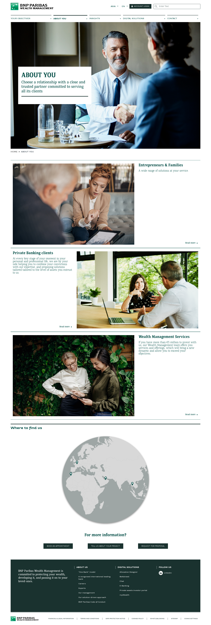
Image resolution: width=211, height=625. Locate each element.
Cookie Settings (191, 619)
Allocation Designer (129, 572)
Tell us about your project (105, 546)
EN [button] (124, 6)
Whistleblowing (157, 619)
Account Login (141, 6)
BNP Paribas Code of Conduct (91, 602)
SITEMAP (174, 619)
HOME (14, 152)
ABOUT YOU (59, 19)
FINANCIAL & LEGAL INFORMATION (61, 619)
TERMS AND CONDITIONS (89, 619)
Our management (86, 593)
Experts (82, 588)
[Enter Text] (177, 6)
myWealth (124, 595)
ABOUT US (82, 567)
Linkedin (165, 573)
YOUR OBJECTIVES (20, 19)
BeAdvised (124, 577)
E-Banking (124, 586)
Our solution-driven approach (92, 597)
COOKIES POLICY (138, 619)
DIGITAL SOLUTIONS (133, 19)
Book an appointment (58, 546)
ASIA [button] (113, 6)
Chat (122, 581)
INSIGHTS (94, 19)
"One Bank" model (86, 572)
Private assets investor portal (133, 590)
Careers (82, 584)
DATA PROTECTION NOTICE (115, 619)
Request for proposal (153, 546)
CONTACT (172, 19)
